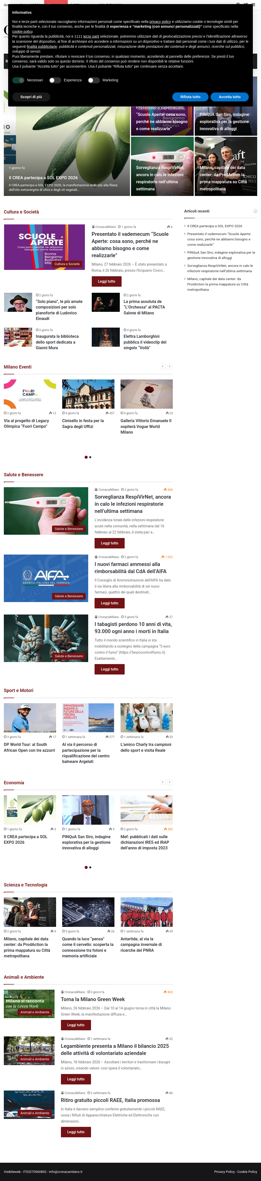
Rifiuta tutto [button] (190, 97)
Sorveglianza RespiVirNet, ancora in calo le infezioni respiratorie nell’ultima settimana (161, 174)
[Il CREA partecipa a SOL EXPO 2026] (67, 136)
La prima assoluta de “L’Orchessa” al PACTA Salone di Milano (144, 307)
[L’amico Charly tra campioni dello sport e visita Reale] (147, 718)
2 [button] (90, 457)
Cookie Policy (247, 1172)
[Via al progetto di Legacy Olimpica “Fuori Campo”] (30, 394)
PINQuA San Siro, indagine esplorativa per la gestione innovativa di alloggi (86, 842)
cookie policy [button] (22, 31)
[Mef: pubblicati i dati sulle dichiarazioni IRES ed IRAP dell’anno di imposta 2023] (147, 810)
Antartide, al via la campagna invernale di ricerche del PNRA (141, 945)
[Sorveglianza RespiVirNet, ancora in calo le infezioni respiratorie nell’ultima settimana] (46, 511)
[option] (130, 136)
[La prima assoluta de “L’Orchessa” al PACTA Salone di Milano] (106, 302)
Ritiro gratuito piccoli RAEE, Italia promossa (110, 1100)
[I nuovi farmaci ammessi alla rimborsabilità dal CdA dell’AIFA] (46, 578)
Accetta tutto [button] (230, 97)
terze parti (91, 36)
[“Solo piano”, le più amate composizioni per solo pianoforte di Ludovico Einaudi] (18, 302)
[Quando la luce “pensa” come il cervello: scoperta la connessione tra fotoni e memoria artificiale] (88, 912)
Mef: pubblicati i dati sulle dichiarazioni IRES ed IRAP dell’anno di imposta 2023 (145, 842)
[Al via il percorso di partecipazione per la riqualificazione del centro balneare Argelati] (88, 718)
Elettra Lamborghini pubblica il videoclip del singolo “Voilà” (145, 342)
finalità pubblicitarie (42, 46)
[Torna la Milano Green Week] (29, 1004)
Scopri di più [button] (31, 97)
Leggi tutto (106, 281)
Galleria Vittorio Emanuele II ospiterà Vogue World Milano (146, 426)
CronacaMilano (106, 227)
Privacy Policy (224, 1172)
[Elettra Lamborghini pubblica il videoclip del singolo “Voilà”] (106, 337)
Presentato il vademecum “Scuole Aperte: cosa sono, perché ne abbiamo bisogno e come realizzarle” (219, 239)
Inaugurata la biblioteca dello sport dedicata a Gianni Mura (57, 342)
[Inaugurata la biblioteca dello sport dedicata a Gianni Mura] (18, 337)
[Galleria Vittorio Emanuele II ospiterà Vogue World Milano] (147, 394)
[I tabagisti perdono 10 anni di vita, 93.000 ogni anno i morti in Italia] (46, 638)
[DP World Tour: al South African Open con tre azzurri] (30, 718)
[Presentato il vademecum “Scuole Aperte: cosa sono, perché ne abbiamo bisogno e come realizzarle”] (44, 247)
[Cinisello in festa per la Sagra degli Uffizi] (88, 394)
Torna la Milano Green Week (93, 999)
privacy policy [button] (160, 22)
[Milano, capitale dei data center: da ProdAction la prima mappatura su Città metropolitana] (30, 912)
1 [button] (86, 457)
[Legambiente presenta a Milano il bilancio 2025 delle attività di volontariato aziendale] (29, 1050)
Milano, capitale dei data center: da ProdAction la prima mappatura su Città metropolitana (222, 174)
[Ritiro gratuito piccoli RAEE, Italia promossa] (29, 1105)
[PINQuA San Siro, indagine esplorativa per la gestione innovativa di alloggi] (88, 810)
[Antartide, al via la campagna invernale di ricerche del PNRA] (147, 912)
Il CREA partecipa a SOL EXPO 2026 (66, 177)
